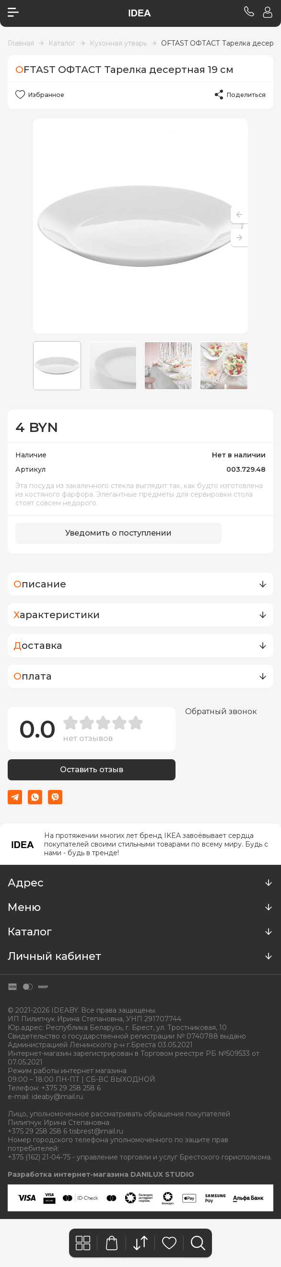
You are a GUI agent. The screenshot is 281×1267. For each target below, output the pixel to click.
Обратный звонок (221, 711)
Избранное (45, 94)
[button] (239, 237)
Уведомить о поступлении (118, 533)
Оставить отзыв (91, 770)
